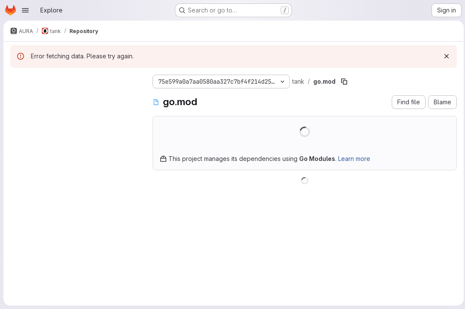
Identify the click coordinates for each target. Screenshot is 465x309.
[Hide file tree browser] (17, 80)
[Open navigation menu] (25, 10)
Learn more (354, 158)
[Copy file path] (344, 81)
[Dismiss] (444, 56)
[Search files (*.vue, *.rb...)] (74, 97)
